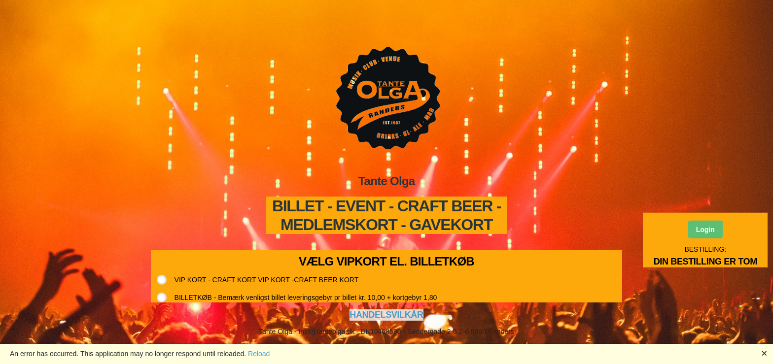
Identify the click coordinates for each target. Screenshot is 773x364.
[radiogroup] (301, 288)
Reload (259, 354)
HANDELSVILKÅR (386, 315)
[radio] (262, 280)
